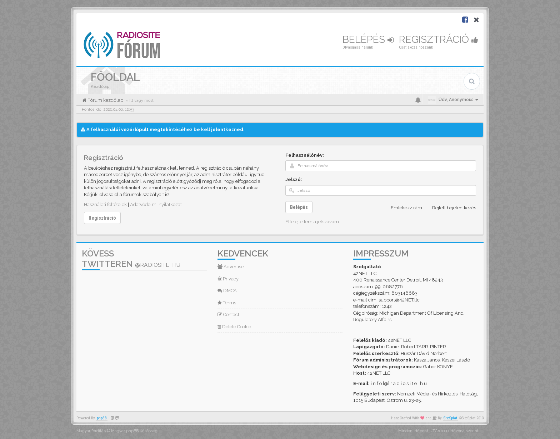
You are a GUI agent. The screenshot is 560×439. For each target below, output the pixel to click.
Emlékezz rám (402, 208)
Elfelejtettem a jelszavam (312, 221)
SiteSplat (450, 418)
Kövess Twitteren (131, 258)
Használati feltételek (105, 204)
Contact (228, 314)
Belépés (368, 39)
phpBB (102, 418)
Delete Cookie (234, 326)
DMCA (227, 290)
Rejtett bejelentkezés (450, 208)
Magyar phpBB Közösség (134, 431)
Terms (227, 302)
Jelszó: (293, 179)
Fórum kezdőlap (104, 100)
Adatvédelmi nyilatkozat (156, 204)
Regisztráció (438, 39)
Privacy (228, 278)
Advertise (231, 266)
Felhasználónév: (304, 155)
